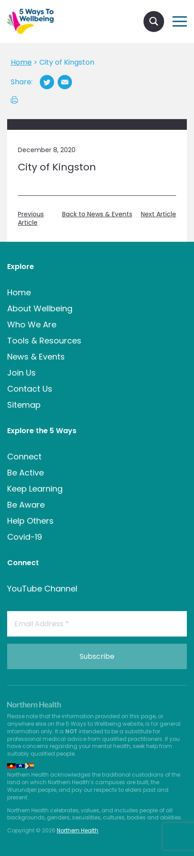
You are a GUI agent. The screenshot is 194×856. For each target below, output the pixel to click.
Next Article (158, 214)
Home (19, 292)
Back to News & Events (97, 214)
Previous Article (31, 218)
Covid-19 (24, 536)
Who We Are (31, 324)
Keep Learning (35, 488)
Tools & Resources (44, 340)
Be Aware (26, 504)
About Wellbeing (39, 308)
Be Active (25, 472)
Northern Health (77, 830)
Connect (24, 456)
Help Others (30, 520)
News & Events (36, 356)
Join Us (21, 372)
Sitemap (24, 404)
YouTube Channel (42, 588)
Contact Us (29, 388)
